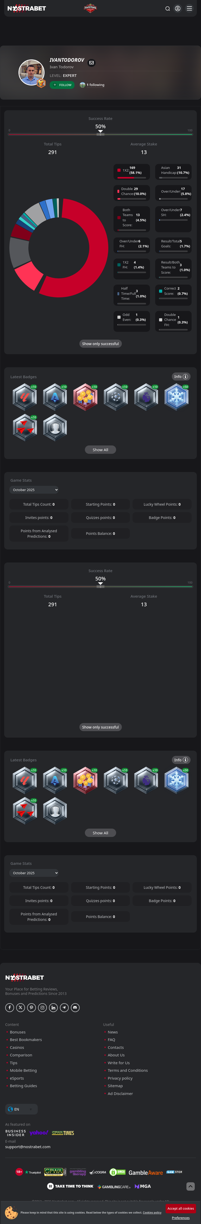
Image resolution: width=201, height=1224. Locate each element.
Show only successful (100, 343)
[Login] (177, 8)
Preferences (181, 1218)
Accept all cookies (181, 1208)
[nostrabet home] (24, 1150)
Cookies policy (152, 1212)
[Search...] (167, 8)
